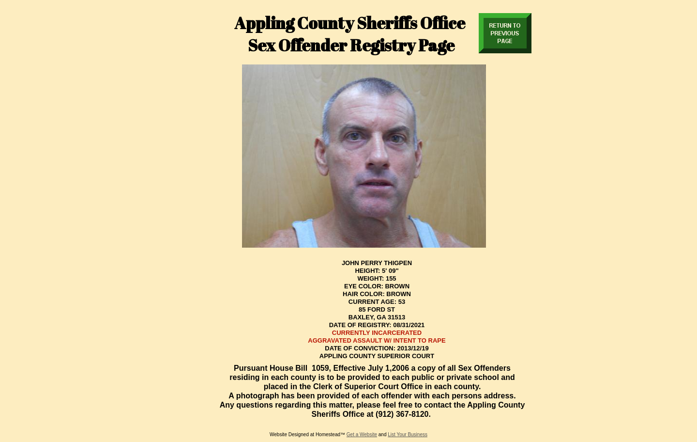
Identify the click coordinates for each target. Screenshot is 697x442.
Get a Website (362, 434)
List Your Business (407, 434)
